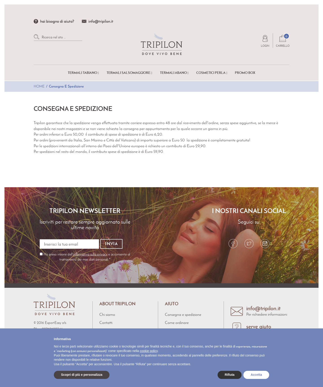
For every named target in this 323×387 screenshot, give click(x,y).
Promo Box (245, 72)
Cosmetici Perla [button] (211, 72)
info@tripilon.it (100, 21)
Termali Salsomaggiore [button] (129, 72)
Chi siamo (107, 314)
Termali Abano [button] (174, 72)
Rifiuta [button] (230, 374)
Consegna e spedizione (183, 314)
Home (39, 86)
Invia (111, 243)
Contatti (105, 322)
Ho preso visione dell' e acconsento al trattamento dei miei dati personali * (85, 256)
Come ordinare (177, 322)
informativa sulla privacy (90, 254)
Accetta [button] (256, 374)
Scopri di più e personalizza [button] (81, 374)
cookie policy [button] (149, 351)
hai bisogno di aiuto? (57, 21)
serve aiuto (258, 326)
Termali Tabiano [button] (83, 72)
